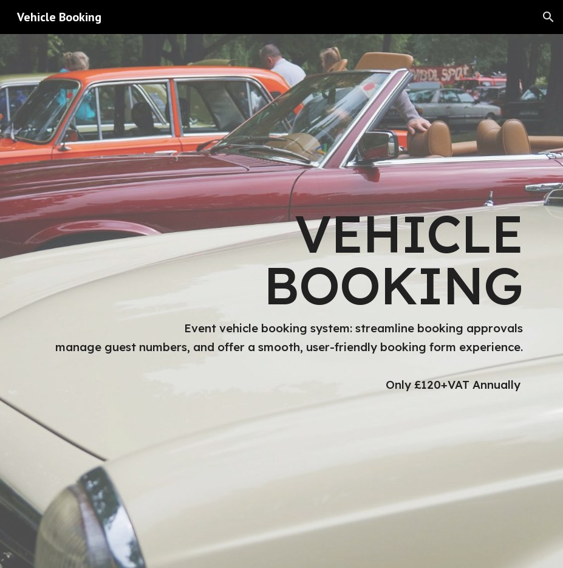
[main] (281, 301)
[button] (548, 17)
